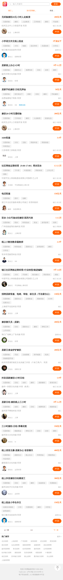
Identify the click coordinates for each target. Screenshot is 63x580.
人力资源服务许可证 (37, 575)
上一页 (6, 530)
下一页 (56, 530)
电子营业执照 (23, 575)
